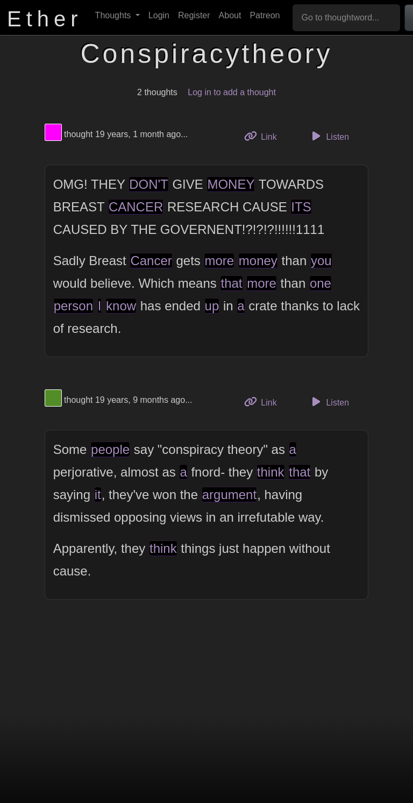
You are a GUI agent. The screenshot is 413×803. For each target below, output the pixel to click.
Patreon (265, 15)
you (321, 260)
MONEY (230, 184)
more (219, 260)
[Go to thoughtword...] (346, 17)
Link (264, 135)
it (98, 494)
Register (194, 15)
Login (158, 15)
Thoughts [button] (114, 15)
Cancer (151, 260)
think (270, 472)
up (212, 306)
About (230, 15)
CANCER (136, 207)
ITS (301, 207)
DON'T (148, 184)
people (110, 449)
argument (229, 494)
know (121, 306)
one (320, 283)
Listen (328, 136)
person (73, 306)
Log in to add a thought (232, 92)
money (258, 260)
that (231, 283)
